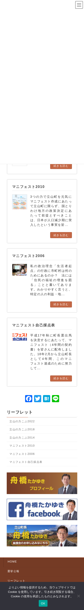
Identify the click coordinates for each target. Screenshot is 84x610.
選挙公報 (13, 571)
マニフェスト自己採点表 (25, 462)
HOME (12, 561)
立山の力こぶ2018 (22, 429)
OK (43, 603)
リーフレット (20, 412)
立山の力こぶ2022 (22, 421)
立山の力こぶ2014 (22, 437)
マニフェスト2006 (22, 453)
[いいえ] (78, 596)
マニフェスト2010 (22, 445)
